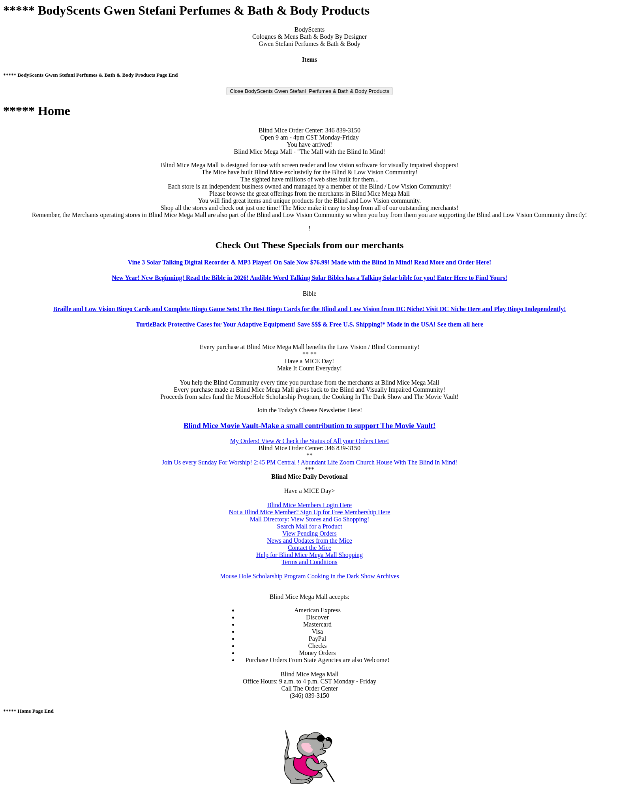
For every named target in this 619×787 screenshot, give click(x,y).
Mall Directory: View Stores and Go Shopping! (310, 519)
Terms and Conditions (309, 562)
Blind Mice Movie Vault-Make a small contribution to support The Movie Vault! (309, 425)
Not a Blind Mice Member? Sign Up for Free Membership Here (309, 512)
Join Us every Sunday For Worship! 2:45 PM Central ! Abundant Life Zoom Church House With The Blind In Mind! (310, 462)
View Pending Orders (309, 533)
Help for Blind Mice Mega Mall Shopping (309, 554)
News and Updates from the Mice (309, 540)
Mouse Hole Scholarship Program (263, 576)
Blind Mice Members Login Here (309, 505)
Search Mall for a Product (309, 526)
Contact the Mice (309, 547)
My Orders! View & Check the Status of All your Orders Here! (309, 441)
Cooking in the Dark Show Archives (353, 576)
